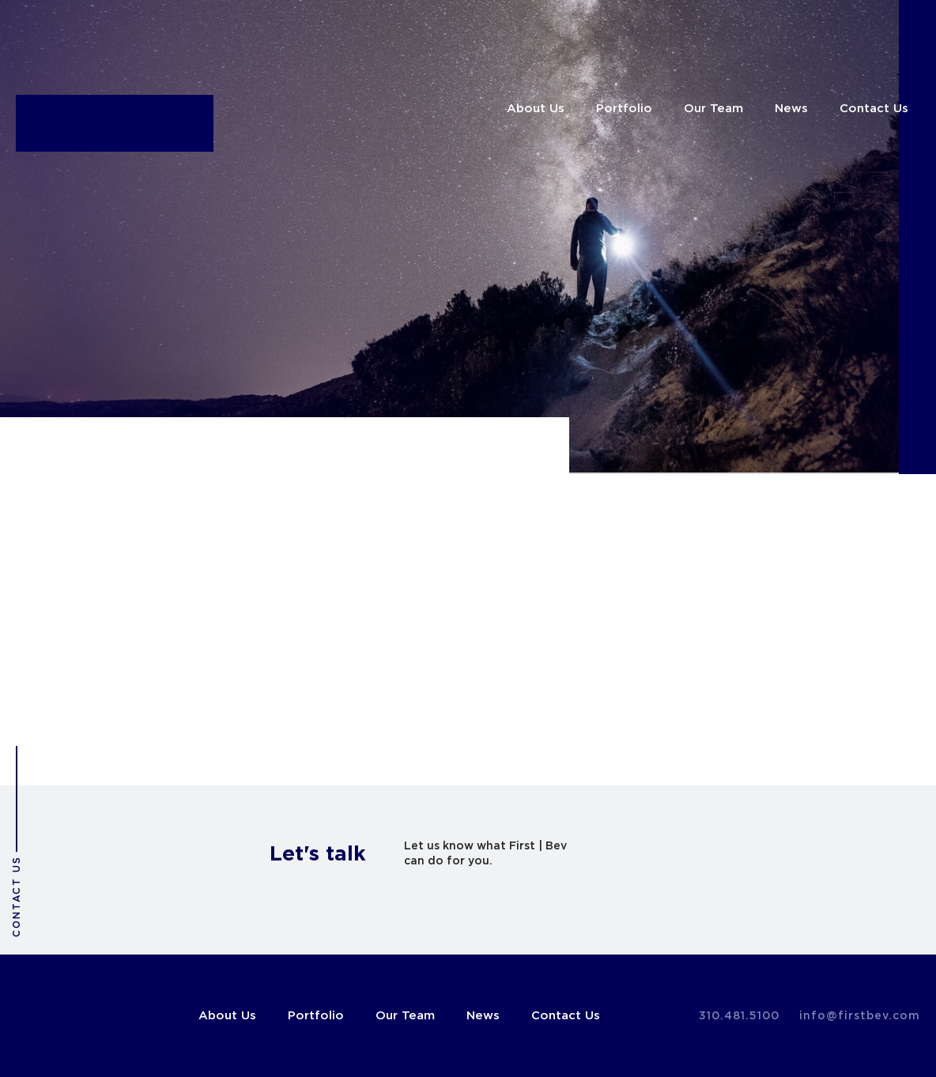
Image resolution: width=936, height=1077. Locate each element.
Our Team (713, 109)
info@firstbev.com (859, 1016)
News (791, 109)
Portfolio (624, 109)
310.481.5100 (739, 1016)
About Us (535, 109)
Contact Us (874, 109)
